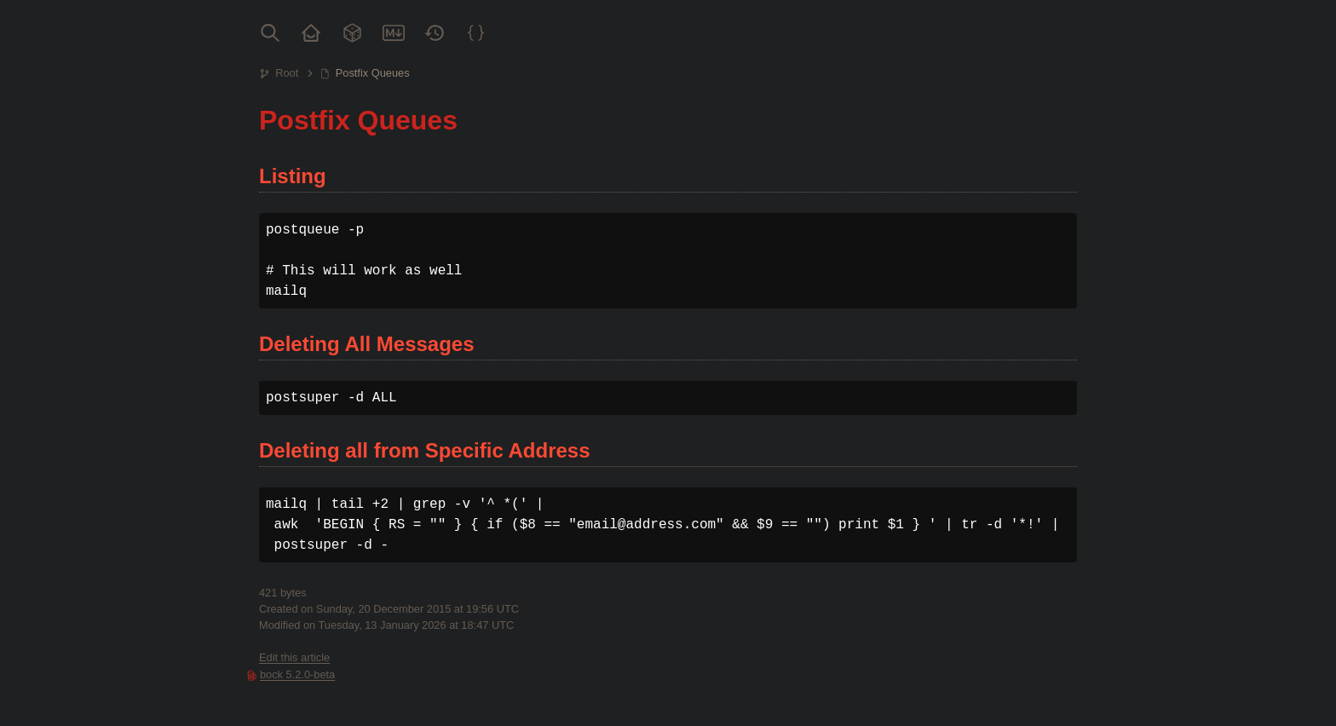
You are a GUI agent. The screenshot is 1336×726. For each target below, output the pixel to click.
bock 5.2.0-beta (297, 674)
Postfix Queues (373, 72)
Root (286, 72)
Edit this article (294, 657)
